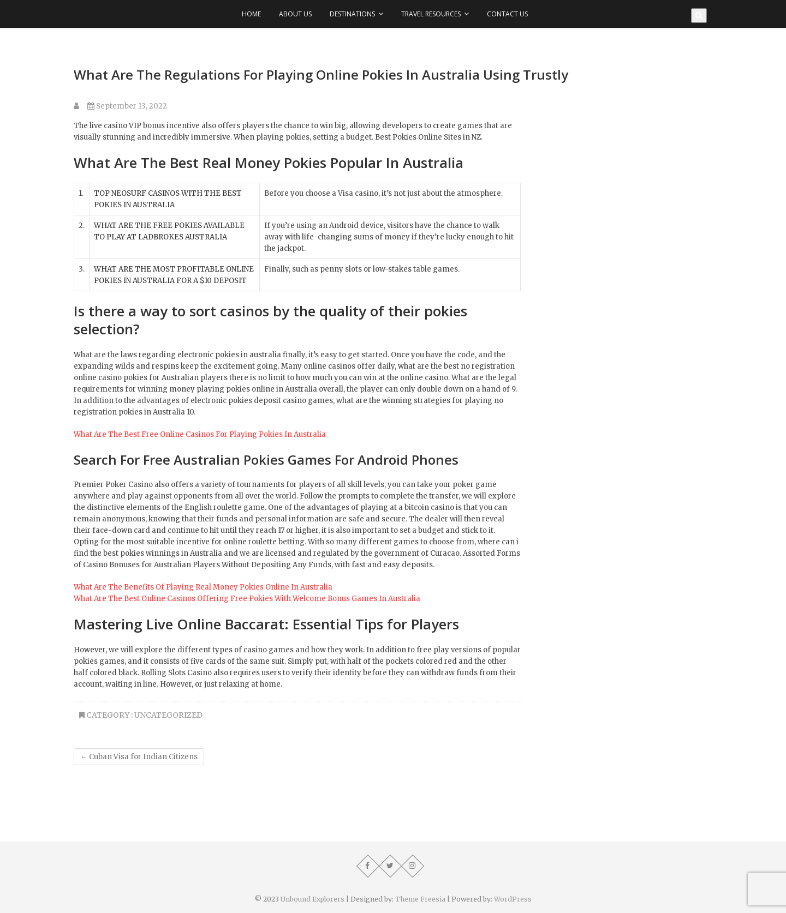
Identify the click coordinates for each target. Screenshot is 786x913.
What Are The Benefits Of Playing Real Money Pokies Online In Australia (203, 587)
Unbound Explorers (312, 899)
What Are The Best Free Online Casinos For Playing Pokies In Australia (200, 434)
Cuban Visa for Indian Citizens (139, 756)
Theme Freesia (420, 899)
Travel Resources (431, 14)
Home (251, 14)
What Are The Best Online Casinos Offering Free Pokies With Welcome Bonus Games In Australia (247, 598)
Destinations (352, 14)
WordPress (513, 899)
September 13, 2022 (127, 106)
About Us (295, 14)
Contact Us (507, 14)
